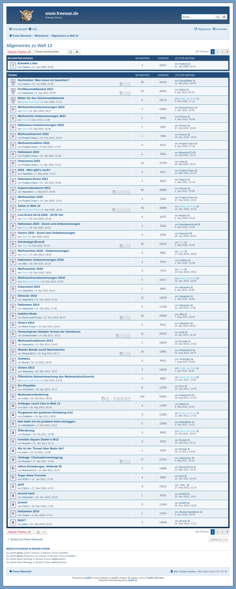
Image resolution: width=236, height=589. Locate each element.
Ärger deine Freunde (32, 475)
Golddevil (27, 416)
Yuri (24, 111)
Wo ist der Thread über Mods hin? (41, 448)
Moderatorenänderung (33, 394)
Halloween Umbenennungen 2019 (41, 259)
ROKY (25, 479)
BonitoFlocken (187, 107)
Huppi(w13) (185, 395)
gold (21, 484)
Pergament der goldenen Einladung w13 (45, 412)
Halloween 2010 (28, 511)
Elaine (182, 89)
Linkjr (25, 398)
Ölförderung (26, 430)
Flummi (183, 116)
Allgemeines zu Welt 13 (29, 45)
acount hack (26, 493)
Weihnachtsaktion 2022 (34, 143)
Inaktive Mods (27, 313)
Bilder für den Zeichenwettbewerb (41, 98)
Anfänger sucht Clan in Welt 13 (39, 403)
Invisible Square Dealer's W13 (38, 439)
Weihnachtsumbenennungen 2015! (41, 277)
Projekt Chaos (29, 138)
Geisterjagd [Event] (31, 241)
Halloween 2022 (28, 152)
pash (25, 452)
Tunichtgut (184, 359)
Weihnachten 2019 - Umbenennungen (43, 250)
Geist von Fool (30, 102)
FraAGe (183, 260)
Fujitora (183, 63)
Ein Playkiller (27, 385)
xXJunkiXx (28, 389)
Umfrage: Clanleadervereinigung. (40, 457)
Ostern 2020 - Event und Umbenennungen (46, 232)
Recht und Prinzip (31, 317)
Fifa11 (25, 488)
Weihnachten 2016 (30, 268)
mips (181, 161)
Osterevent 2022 (29, 161)
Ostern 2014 (26, 322)
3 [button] (222, 52)
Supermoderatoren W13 (34, 188)
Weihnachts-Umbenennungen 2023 (42, 116)
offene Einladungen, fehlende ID (40, 466)
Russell (26, 434)
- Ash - (182, 485)
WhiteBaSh (28, 425)
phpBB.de (132, 580)
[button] (227, 51)
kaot (181, 476)
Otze (24, 407)
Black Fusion (29, 326)
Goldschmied (29, 335)
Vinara (25, 515)
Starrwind (27, 191)
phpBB (87, 578)
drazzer (183, 521)
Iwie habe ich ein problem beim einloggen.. (47, 421)
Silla (24, 263)
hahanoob (27, 497)
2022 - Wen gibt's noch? (34, 170)
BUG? (22, 520)
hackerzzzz (185, 458)
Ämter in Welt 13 (29, 206)
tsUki (182, 332)
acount (22, 502)
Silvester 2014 (27, 295)
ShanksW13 (28, 353)
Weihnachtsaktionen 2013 (35, 340)
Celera (25, 67)
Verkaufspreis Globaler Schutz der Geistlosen (49, 331)
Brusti (25, 362)
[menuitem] (32, 29)
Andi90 (183, 494)
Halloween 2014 (28, 304)
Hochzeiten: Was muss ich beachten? (43, 80)
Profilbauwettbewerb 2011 (35, 89)
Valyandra (27, 93)
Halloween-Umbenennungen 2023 (41, 125)
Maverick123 (186, 152)
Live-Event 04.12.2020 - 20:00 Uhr (40, 214)
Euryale (183, 341)
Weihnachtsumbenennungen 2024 (41, 107)
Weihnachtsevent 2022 (33, 134)
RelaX (182, 404)
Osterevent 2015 (29, 286)
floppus (183, 179)
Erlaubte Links (28, 63)
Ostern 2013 (26, 367)
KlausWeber (185, 80)
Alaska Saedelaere (189, 512)
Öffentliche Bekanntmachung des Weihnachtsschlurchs (56, 376)
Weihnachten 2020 (30, 197)
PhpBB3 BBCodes (155, 578)
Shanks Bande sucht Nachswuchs (41, 349)
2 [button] (217, 52)
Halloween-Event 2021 (33, 179)
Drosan (183, 449)
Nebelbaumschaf (188, 224)
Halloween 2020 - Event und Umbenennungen (49, 223)
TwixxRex (27, 173)
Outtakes (24, 358)
